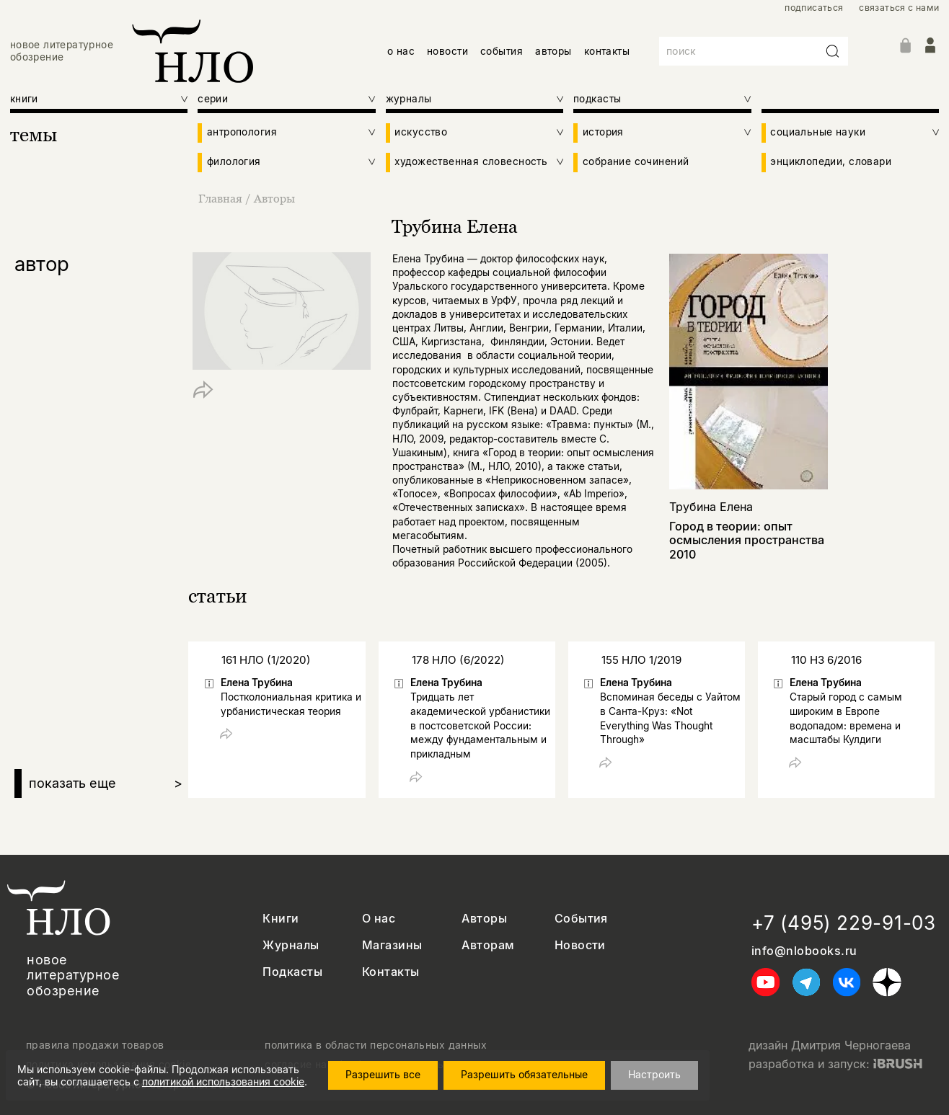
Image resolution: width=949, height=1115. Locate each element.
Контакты (391, 972)
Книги (280, 918)
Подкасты (292, 972)
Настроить (654, 1074)
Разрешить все (382, 1074)
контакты (607, 51)
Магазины (392, 945)
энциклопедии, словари (830, 161)
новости (447, 51)
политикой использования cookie (223, 1081)
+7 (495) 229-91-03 (843, 923)
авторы (553, 51)
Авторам (488, 945)
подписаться (814, 8)
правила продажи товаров (95, 1045)
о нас (401, 51)
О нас (378, 918)
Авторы (274, 198)
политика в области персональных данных (376, 1045)
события (501, 51)
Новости (580, 945)
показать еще (105, 783)
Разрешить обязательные (524, 1074)
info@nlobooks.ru (804, 951)
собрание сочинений (636, 161)
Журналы (290, 945)
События (581, 918)
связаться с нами (899, 8)
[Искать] (833, 51)
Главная (221, 198)
